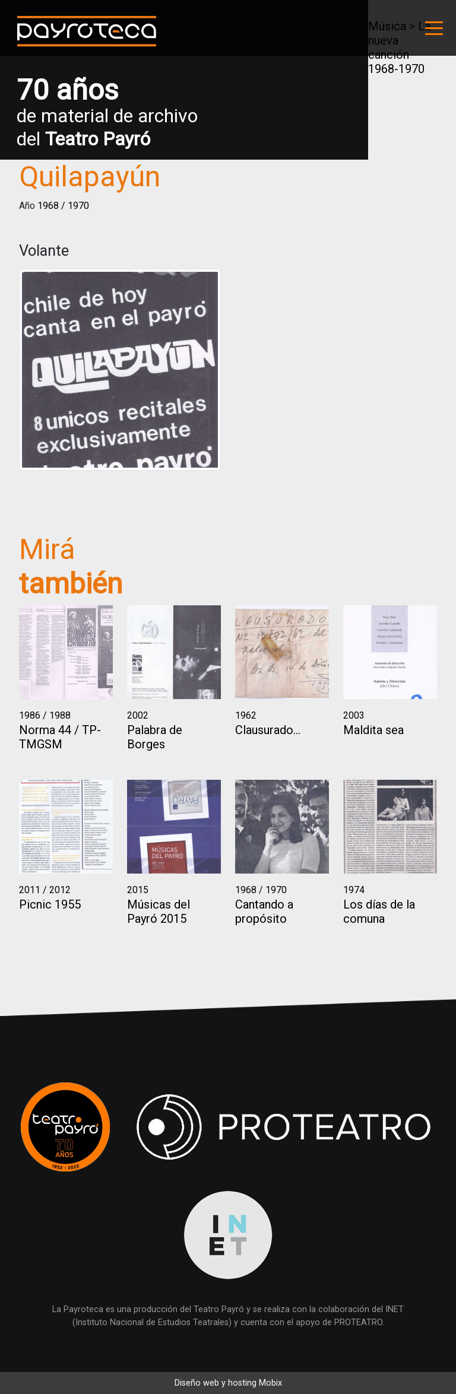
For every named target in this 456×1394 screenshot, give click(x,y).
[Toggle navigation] (434, 28)
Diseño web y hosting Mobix (228, 1383)
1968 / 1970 (63, 205)
